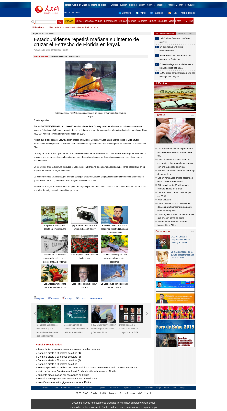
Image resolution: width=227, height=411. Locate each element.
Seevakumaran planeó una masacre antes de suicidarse (67, 378)
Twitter (141, 12)
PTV (185, 21)
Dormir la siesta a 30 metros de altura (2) (59, 360)
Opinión (123, 21)
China (78, 21)
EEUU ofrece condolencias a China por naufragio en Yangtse (177, 75)
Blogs (182, 387)
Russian (141, 5)
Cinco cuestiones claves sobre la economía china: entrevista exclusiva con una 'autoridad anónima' (175, 163)
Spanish (151, 5)
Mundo (98, 21)
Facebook (157, 12)
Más (193, 83)
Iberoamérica (110, 21)
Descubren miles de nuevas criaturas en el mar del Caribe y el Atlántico (76, 328)
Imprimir (39, 298)
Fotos (178, 21)
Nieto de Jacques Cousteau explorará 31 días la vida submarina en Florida (77, 371)
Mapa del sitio (188, 12)
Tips (191, 21)
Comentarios (95, 298)
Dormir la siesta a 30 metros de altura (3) (59, 356)
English (123, 5)
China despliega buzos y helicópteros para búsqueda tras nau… (176, 66)
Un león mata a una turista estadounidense (171, 49)
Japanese (161, 5)
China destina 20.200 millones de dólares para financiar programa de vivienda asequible (174, 207)
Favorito (53, 298)
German (179, 5)
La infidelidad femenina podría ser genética (175, 40)
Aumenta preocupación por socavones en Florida (63, 375)
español (37, 33)
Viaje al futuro (164, 199)
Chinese (114, 5)
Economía (88, 21)
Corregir (67, 298)
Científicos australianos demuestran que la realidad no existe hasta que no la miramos (47, 330)
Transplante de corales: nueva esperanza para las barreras (69, 349)
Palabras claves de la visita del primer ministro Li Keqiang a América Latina (114, 229)
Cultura (152, 21)
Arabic (171, 5)
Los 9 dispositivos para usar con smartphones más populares (114, 258)
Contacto (125, 12)
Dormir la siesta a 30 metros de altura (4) (59, 353)
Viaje (171, 21)
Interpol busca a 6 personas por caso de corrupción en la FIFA (128, 328)
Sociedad (162, 21)
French (132, 5)
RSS (172, 12)
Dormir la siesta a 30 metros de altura (57, 364)
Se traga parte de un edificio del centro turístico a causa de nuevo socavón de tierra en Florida (87, 367)
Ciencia (132, 21)
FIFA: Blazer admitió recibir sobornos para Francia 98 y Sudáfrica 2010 (103, 328)
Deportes (142, 21)
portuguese (190, 5)
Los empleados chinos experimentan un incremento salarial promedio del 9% (175, 152)
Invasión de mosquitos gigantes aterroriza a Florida (65, 382)
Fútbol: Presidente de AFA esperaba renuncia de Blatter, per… (176, 57)
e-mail (81, 298)
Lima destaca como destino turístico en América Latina (73, 27)
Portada (69, 21)
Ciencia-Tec (114, 387)
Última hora (38, 27)
